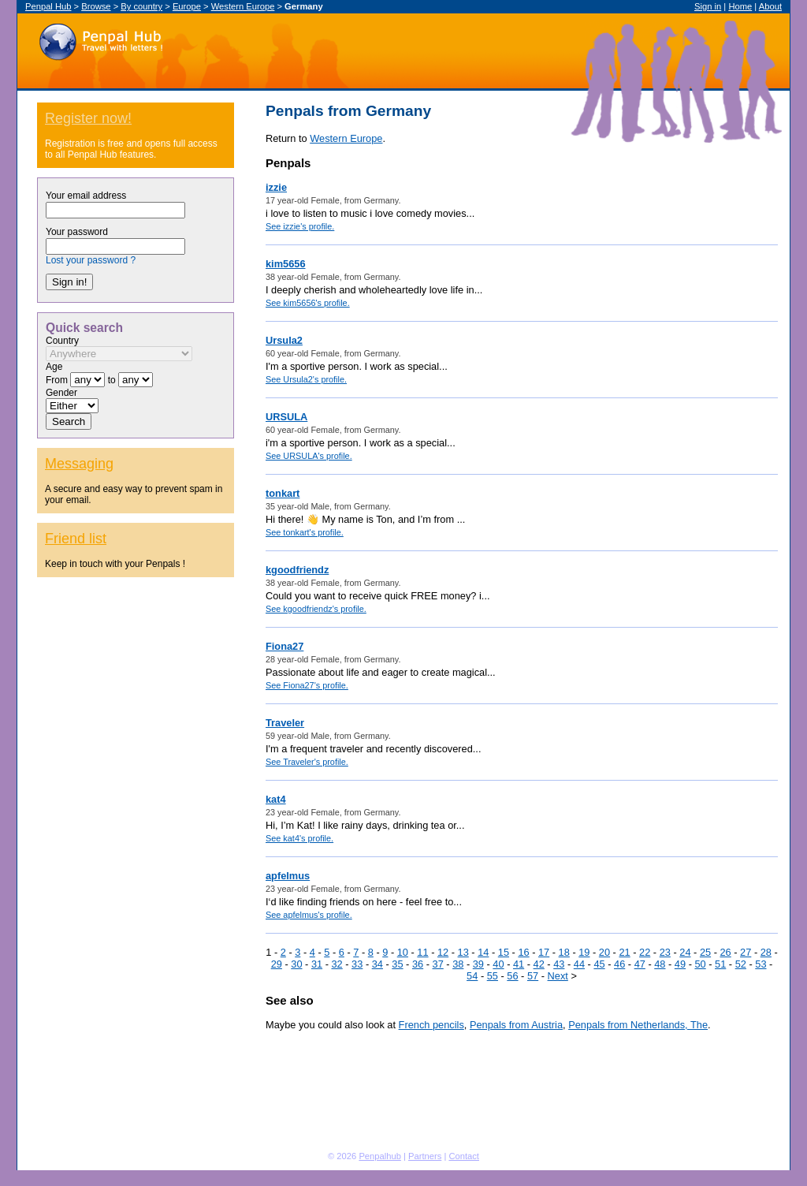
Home (740, 6)
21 (624, 952)
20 (604, 952)
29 (276, 964)
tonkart (282, 493)
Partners (424, 1156)
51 (720, 964)
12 (442, 952)
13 (463, 952)
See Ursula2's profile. (306, 379)
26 (725, 952)
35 (397, 964)
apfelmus (288, 876)
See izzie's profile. (300, 226)
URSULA (286, 417)
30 (296, 964)
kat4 (276, 799)
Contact (463, 1156)
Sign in (707, 6)
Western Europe (243, 6)
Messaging (79, 464)
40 (498, 964)
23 (665, 952)
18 (564, 952)
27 (745, 952)
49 (680, 964)
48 (659, 964)
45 (598, 964)
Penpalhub (380, 1156)
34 (377, 964)
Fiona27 (284, 646)
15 (503, 952)
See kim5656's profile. (308, 303)
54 (472, 976)
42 (539, 964)
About (770, 6)
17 (543, 952)
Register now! (88, 118)
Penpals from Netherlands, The (638, 1025)
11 (422, 952)
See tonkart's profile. (305, 532)
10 (402, 952)
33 (357, 964)
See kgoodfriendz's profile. (316, 609)
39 (478, 964)
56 (512, 976)
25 (705, 952)
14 (483, 952)
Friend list (75, 538)
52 (740, 964)
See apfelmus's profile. (309, 914)
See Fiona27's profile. (307, 685)
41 (518, 964)
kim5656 (286, 264)
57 (532, 976)
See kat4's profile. (299, 838)
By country (141, 6)
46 (619, 964)
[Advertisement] (135, 889)
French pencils (431, 1025)
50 (699, 964)
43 (558, 964)
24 (684, 952)
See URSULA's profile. (309, 456)
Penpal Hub (100, 38)
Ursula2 (284, 340)
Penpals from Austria (516, 1025)
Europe (187, 6)
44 (579, 964)
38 (457, 964)
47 (639, 964)
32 (336, 964)
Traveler (285, 723)
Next (558, 976)
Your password (77, 231)
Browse (95, 6)
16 (523, 952)
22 (644, 952)
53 (760, 964)
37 (438, 964)
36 (417, 964)
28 (766, 952)
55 (492, 976)
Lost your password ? (91, 260)
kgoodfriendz (297, 570)
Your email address (86, 195)
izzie (276, 187)
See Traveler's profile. (307, 761)
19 (583, 952)
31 (316, 964)
